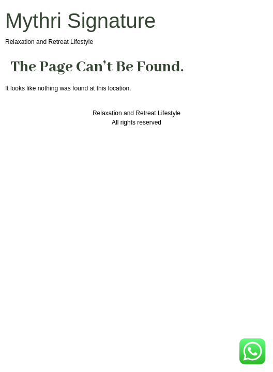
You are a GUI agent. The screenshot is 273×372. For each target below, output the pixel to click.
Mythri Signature (80, 20)
